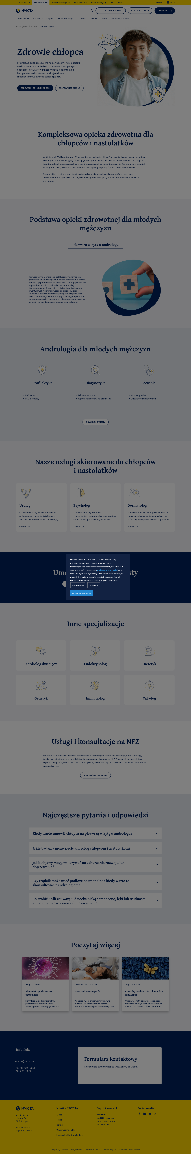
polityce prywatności (107, 570)
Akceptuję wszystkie (82, 593)
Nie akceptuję (78, 585)
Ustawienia (94, 585)
